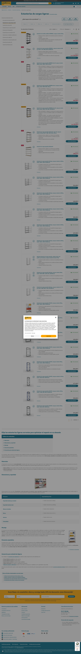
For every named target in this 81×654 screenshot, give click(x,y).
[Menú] (79, 642)
